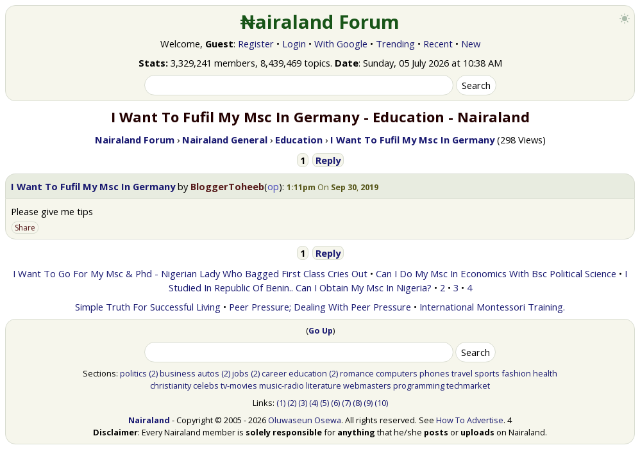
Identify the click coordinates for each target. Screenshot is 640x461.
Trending (395, 43)
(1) (280, 402)
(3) (302, 402)
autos (208, 373)
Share (25, 227)
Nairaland (149, 420)
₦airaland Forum (320, 22)
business (178, 373)
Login (294, 43)
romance (357, 373)
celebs (206, 385)
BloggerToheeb (227, 186)
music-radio (281, 385)
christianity (170, 385)
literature (323, 385)
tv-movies (239, 385)
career (274, 373)
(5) (324, 402)
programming (418, 385)
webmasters (367, 385)
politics (133, 373)
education (308, 373)
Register (256, 43)
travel (462, 373)
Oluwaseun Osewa (304, 420)
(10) (381, 402)
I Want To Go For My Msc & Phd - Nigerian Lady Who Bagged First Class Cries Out (190, 273)
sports (487, 373)
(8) (357, 402)
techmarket (468, 385)
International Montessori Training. (492, 306)
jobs (240, 373)
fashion (516, 373)
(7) (346, 402)
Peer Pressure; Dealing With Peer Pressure (320, 306)
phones (434, 373)
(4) (313, 402)
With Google (340, 43)
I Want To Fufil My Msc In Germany (93, 186)
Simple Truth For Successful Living (148, 306)
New (470, 43)
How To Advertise (469, 420)
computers (396, 373)
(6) (335, 402)
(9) (368, 402)
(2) (153, 373)
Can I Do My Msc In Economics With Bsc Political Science (496, 273)
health (545, 373)
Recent (438, 43)
